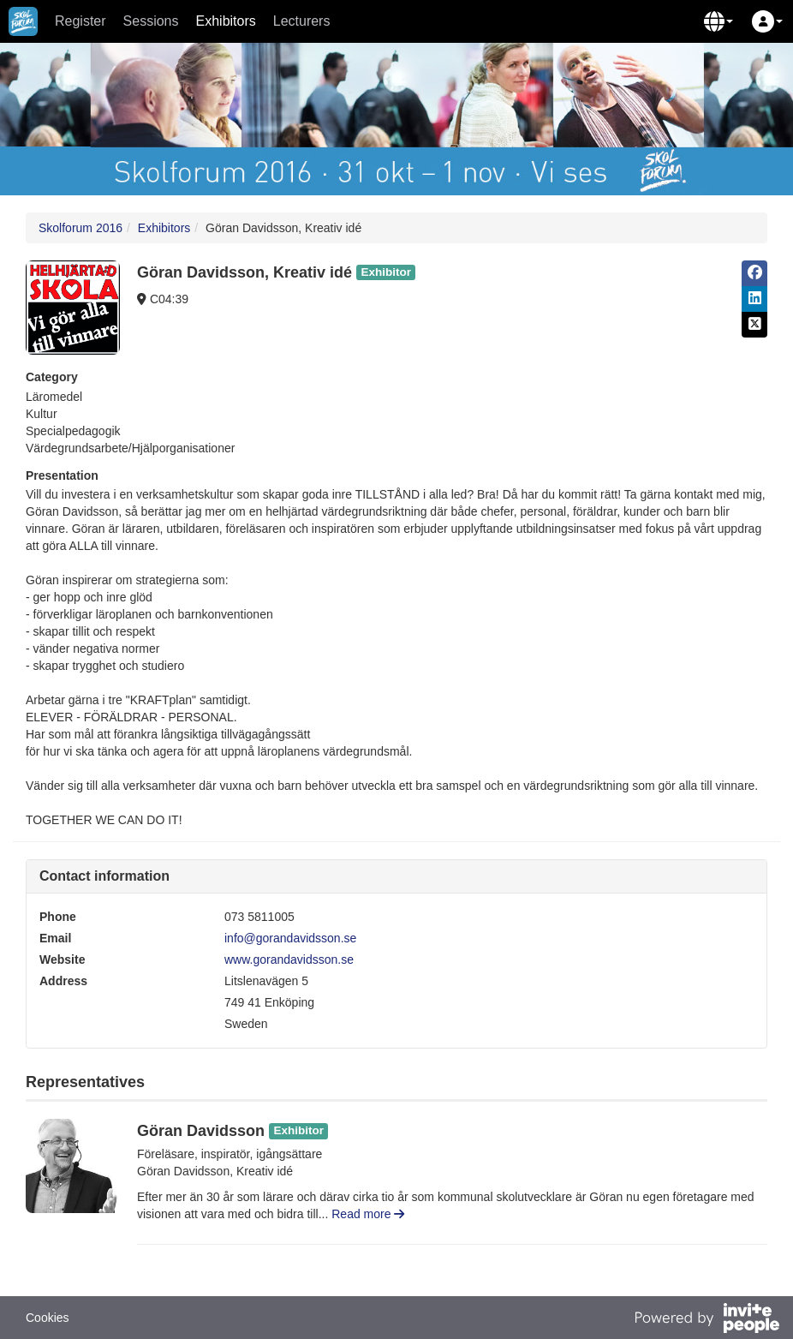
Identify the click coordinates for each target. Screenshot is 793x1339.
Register (80, 21)
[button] (718, 21)
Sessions (151, 21)
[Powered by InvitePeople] (706, 1320)
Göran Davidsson (201, 1130)
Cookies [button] (47, 1317)
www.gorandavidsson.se (289, 959)
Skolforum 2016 (80, 228)
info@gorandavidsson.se (290, 938)
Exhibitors (226, 21)
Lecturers (302, 21)
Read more (367, 1214)
